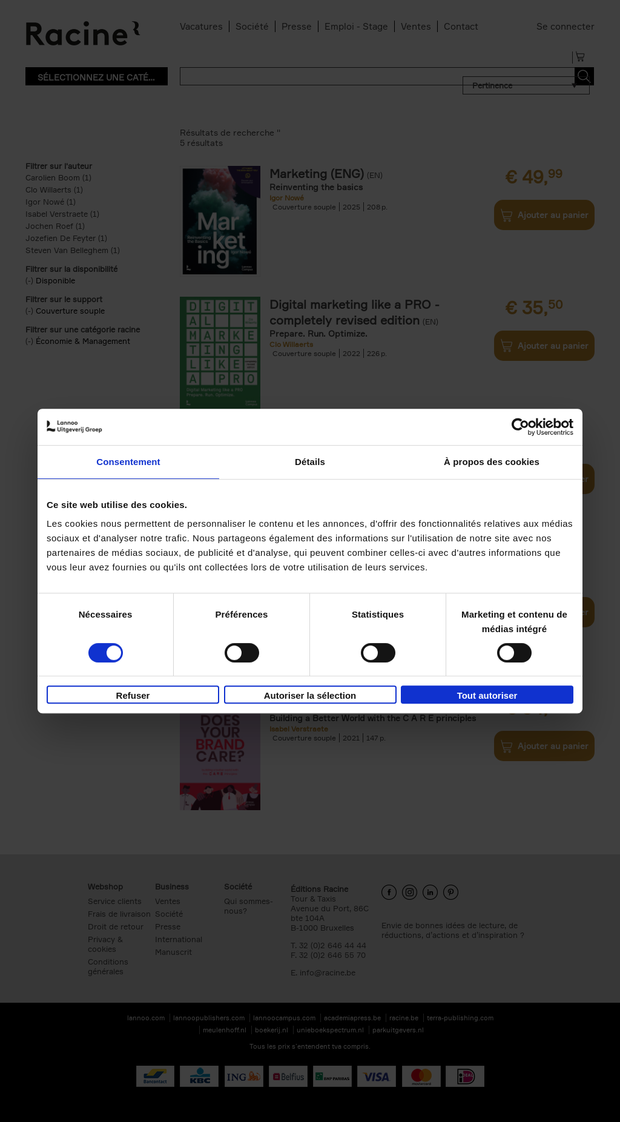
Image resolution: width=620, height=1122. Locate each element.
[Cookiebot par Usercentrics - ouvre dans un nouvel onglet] (520, 427)
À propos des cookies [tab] (491, 462)
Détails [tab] (310, 462)
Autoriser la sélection (310, 695)
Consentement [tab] (128, 462)
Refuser (133, 695)
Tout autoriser (487, 695)
